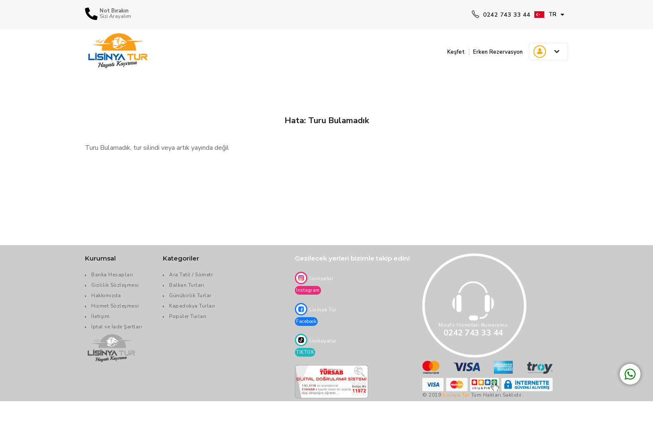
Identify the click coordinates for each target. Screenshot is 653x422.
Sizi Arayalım (115, 16)
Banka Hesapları (112, 274)
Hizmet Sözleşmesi (115, 306)
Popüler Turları (188, 316)
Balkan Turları (186, 285)
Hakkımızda (106, 295)
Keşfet (446, 51)
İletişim (100, 316)
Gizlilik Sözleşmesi (115, 285)
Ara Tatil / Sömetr (191, 274)
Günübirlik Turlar (190, 295)
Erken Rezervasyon (494, 51)
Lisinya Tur (456, 395)
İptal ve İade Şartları (116, 326)
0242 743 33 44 (501, 15)
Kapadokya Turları (192, 306)
